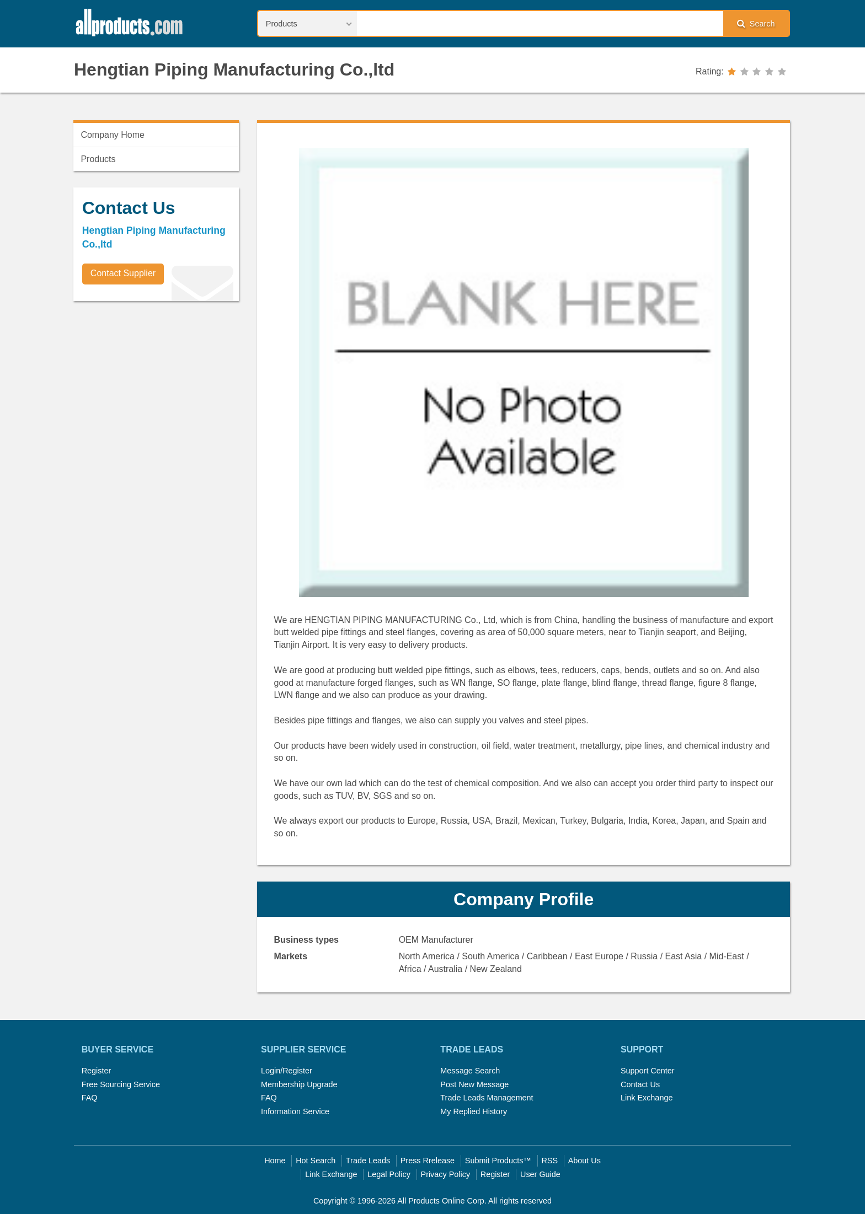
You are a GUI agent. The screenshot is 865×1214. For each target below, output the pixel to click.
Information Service (295, 1111)
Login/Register (286, 1070)
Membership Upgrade (299, 1084)
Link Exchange (646, 1097)
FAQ (90, 1097)
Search (756, 23)
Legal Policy (388, 1174)
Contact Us (640, 1084)
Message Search (470, 1070)
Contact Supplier (123, 273)
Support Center (648, 1070)
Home (274, 1160)
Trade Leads (368, 1160)
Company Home (113, 134)
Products (98, 159)
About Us (584, 1160)
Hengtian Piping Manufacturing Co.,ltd (234, 69)
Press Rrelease (428, 1160)
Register (96, 1070)
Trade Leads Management (486, 1097)
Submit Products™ (498, 1160)
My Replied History (473, 1111)
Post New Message (474, 1084)
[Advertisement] (156, 386)
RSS (549, 1160)
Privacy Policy (446, 1174)
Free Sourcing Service (121, 1084)
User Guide (540, 1174)
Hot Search (315, 1160)
